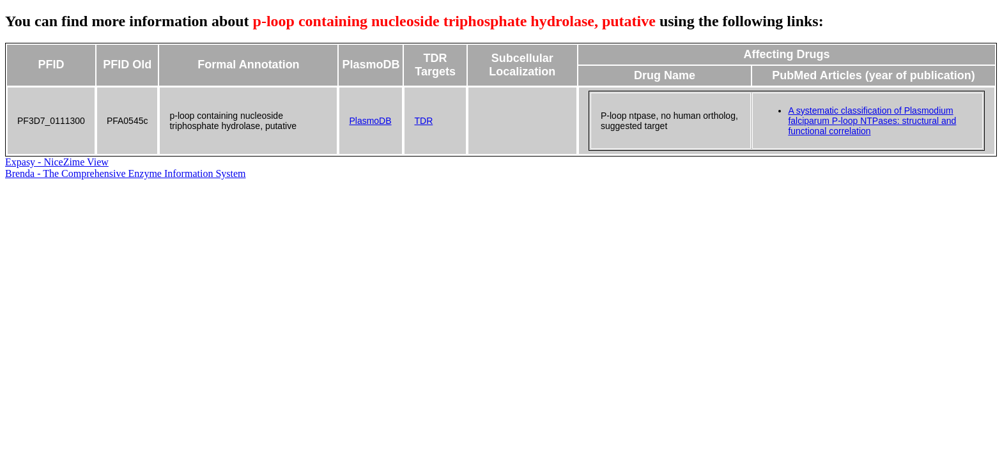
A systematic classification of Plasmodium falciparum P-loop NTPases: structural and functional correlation (872, 120)
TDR (423, 121)
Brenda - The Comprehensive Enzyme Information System (125, 173)
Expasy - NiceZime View (57, 162)
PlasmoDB (370, 121)
